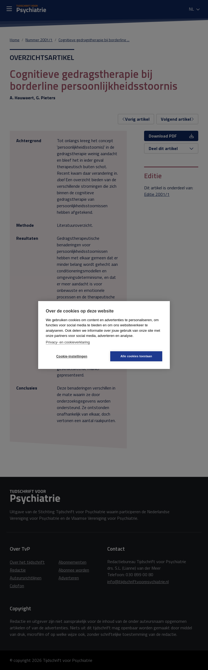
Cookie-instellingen (71, 356)
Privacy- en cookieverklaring (68, 342)
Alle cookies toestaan (136, 356)
